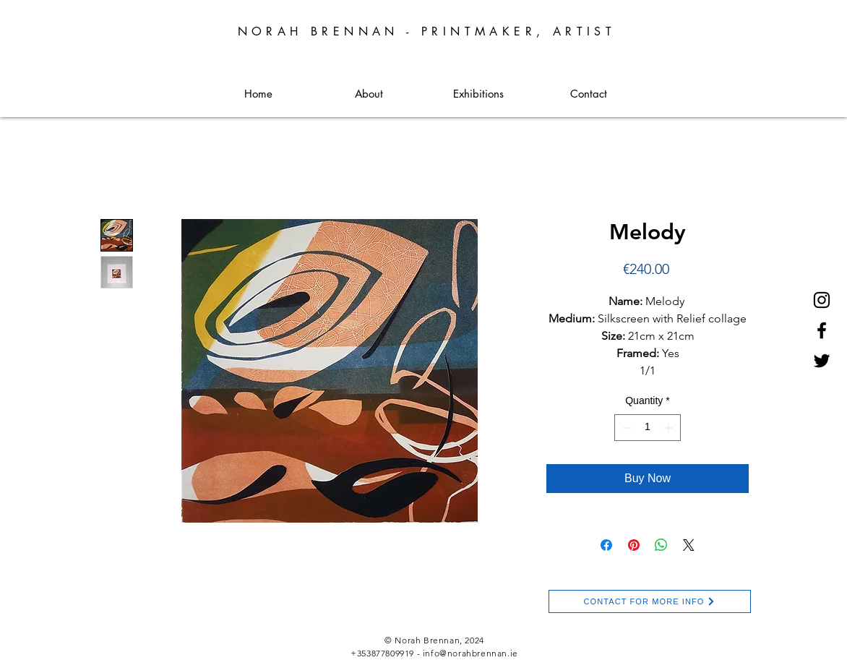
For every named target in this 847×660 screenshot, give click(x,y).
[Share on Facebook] (606, 545)
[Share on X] (688, 545)
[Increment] (670, 427)
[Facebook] (822, 330)
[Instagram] (822, 300)
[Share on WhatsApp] (661, 545)
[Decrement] (625, 427)
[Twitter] (822, 361)
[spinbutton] (648, 427)
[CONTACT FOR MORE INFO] (650, 601)
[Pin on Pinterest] (633, 545)
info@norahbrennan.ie (470, 653)
